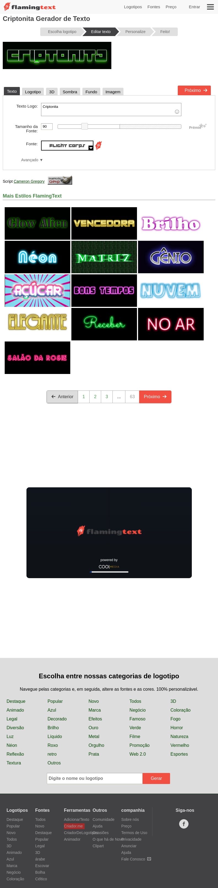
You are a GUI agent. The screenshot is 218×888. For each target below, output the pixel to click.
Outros (54, 763)
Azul (51, 710)
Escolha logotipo (62, 31)
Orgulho (96, 745)
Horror (177, 727)
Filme (135, 736)
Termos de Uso (134, 832)
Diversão (15, 727)
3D (173, 701)
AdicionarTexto (74, 819)
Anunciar (128, 846)
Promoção (140, 745)
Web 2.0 (138, 754)
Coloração (181, 710)
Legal (12, 719)
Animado (15, 710)
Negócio (138, 710)
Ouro (93, 727)
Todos (135, 701)
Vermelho (180, 745)
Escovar (42, 866)
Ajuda (98, 826)
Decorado (56, 719)
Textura (14, 763)
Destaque (16, 701)
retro (51, 754)
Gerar (156, 778)
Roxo (52, 745)
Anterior (62, 396)
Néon (12, 745)
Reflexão (15, 754)
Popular (55, 701)
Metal (93, 736)
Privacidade (131, 839)
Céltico (41, 879)
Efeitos (95, 719)
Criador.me (73, 826)
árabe (40, 859)
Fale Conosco (136, 859)
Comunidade (103, 819)
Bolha (40, 872)
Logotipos (133, 6)
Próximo (196, 90)
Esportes (179, 754)
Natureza (180, 736)
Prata (93, 754)
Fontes (153, 6)
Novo (93, 701)
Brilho (53, 727)
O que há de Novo (108, 839)
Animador (72, 839)
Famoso (138, 719)
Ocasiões (101, 832)
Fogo (176, 719)
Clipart (98, 846)
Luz (10, 736)
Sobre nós (130, 819)
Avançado (29, 160)
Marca (94, 710)
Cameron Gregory (29, 181)
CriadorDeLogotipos (74, 832)
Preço (171, 6)
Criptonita (111, 109)
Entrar (194, 6)
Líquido (54, 736)
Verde (135, 727)
